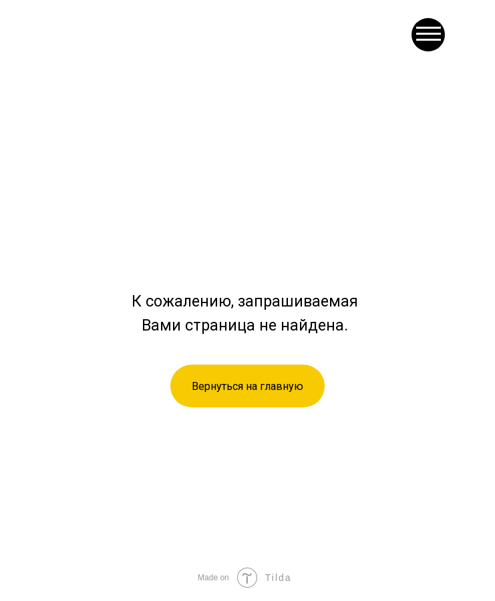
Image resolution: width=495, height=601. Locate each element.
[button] (428, 34)
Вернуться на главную (247, 386)
